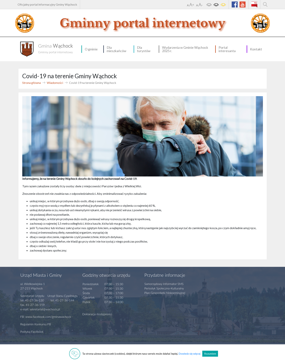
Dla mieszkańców (116, 49)
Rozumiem (210, 353)
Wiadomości (55, 82)
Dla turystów (143, 49)
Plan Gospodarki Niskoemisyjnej (164, 292)
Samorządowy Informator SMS (164, 284)
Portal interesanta (227, 49)
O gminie (91, 49)
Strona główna (31, 82)
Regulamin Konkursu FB (35, 324)
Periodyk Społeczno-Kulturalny (164, 288)
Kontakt (256, 49)
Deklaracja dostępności (97, 314)
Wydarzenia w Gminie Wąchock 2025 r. (185, 49)
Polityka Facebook (32, 331)
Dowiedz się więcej (189, 353)
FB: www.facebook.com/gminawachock (45, 316)
